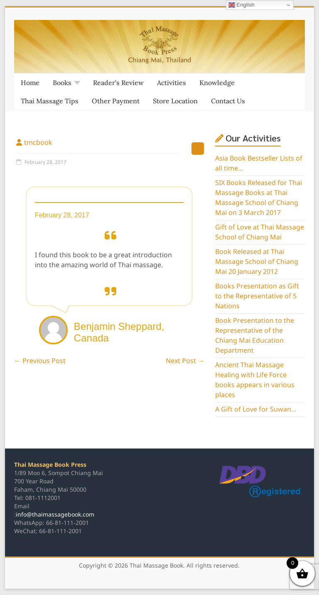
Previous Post (40, 361)
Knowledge (217, 82)
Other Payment (116, 101)
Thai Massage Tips (50, 101)
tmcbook (38, 143)
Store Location (175, 101)
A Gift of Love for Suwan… (256, 410)
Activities (171, 82)
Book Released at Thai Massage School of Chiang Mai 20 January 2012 (256, 262)
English (241, 5)
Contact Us (228, 101)
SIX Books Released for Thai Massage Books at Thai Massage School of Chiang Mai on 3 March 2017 (258, 198)
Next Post (185, 361)
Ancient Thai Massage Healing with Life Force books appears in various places (254, 380)
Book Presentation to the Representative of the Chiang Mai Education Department (254, 336)
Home (30, 82)
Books (62, 82)
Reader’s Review (118, 82)
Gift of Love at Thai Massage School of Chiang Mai (259, 232)
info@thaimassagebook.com (55, 514)
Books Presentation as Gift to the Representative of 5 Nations (257, 296)
